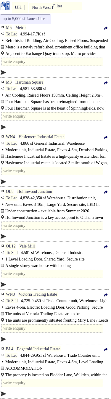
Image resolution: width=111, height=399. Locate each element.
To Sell (12, 252)
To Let (11, 34)
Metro (20, 27)
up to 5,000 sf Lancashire (24, 19)
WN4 (10, 137)
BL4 (9, 349)
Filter (57, 6)
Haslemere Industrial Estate (42, 137)
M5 (9, 27)
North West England (49, 7)
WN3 (10, 294)
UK (18, 7)
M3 (9, 82)
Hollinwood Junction (34, 191)
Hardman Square (29, 82)
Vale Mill (27, 246)
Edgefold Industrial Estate (38, 349)
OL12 (11, 246)
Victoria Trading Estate (38, 294)
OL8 (10, 191)
